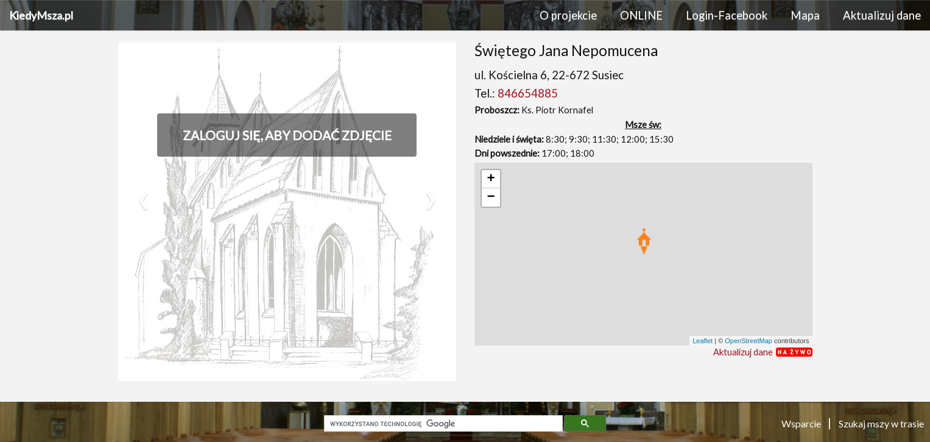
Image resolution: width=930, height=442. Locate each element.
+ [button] (491, 179)
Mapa (805, 15)
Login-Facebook (726, 15)
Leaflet (702, 340)
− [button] (491, 197)
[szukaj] (442, 424)
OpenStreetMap (748, 340)
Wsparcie (802, 423)
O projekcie (568, 15)
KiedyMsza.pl (41, 15)
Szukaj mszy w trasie (881, 423)
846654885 (528, 93)
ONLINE (641, 15)
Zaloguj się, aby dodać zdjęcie (287, 135)
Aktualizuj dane (882, 15)
